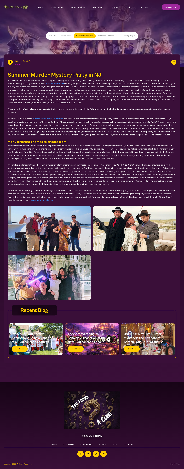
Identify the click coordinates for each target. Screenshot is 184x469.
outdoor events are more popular (48, 119)
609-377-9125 (92, 436)
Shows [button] (115, 7)
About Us (102, 444)
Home (40, 7)
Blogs (130, 7)
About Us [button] (97, 7)
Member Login (170, 7)
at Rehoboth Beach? (54, 83)
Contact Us (128, 444)
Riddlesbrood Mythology (107, 36)
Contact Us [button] (147, 7)
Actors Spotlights (128, 36)
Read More (19, 349)
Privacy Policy (175, 464)
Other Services (78, 7)
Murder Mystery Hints (84, 36)
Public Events (57, 7)
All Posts (52, 36)
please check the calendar (41, 200)
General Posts (65, 36)
